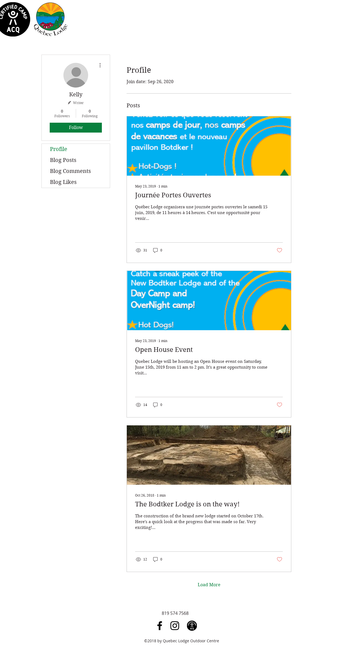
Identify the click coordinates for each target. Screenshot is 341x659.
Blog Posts (63, 160)
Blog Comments (70, 171)
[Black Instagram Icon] (175, 626)
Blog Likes (63, 182)
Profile (58, 149)
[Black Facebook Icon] (160, 626)
